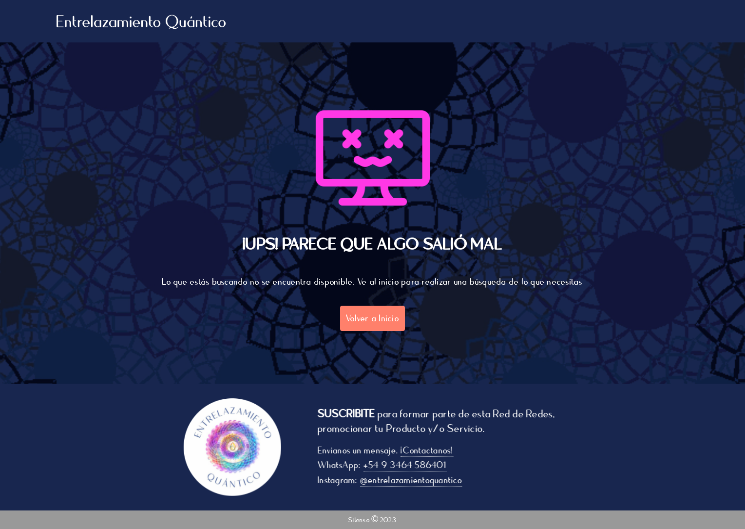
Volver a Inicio (372, 318)
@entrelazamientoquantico (414, 480)
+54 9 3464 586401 (407, 465)
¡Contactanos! (430, 450)
